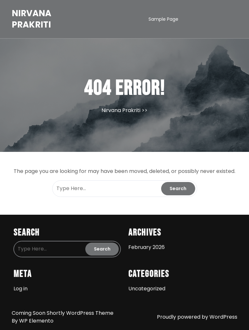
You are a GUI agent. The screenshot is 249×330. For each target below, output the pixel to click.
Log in (24, 286)
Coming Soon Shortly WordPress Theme (62, 313)
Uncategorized (146, 286)
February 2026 (145, 246)
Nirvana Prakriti (31, 18)
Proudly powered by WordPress (197, 317)
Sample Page (163, 19)
